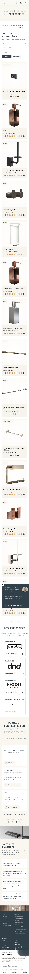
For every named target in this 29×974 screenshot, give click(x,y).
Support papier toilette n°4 (13, 170)
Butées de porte (18, 931)
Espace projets (5, 947)
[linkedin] (9, 822)
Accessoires (12, 25)
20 (18, 621)
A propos (16, 937)
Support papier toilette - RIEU (14, 91)
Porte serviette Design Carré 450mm (13, 449)
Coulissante (4, 921)
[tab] (14, 863)
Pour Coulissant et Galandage (19, 923)
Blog (15, 940)
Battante (4, 918)
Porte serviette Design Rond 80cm (13, 408)
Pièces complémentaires (20, 933)
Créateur (4, 945)
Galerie (3, 940)
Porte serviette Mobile (11, 368)
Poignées (17, 914)
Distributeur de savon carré (13, 131)
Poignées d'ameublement (20, 929)
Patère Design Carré (10, 529)
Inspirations (6, 938)
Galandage (4, 923)
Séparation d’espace (6, 925)
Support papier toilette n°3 (13, 489)
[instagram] (20, 822)
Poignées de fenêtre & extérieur (19, 919)
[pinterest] (16, 822)
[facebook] (13, 822)
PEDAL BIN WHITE (9, 249)
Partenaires (4, 942)
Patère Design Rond (10, 210)
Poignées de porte (19, 916)
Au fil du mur (5, 916)
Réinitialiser (15, 56)
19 (16, 621)
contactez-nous (11, 854)
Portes (5, 914)
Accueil (4, 25)
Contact (16, 942)
